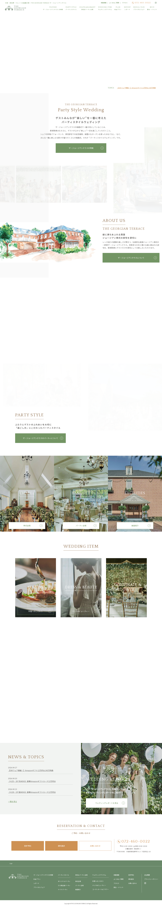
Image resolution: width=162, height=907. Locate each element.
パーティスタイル (63, 875)
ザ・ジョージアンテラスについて (131, 257)
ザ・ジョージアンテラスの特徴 (81, 149)
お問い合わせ (95, 846)
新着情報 (103, 3)
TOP (10, 864)
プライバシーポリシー (151, 879)
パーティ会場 (81, 527)
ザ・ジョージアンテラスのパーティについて (39, 438)
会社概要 (147, 875)
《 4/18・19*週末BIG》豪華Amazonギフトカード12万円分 (32, 793)
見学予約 (27, 846)
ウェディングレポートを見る (106, 804)
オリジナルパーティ (64, 881)
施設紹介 (135, 527)
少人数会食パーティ (64, 885)
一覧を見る (12, 803)
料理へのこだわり (35, 612)
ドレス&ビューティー (80, 612)
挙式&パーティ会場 (81, 875)
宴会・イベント (118, 887)
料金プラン (37, 879)
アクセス (124, 3)
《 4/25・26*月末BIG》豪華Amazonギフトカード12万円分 (32, 782)
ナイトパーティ (63, 889)
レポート (36, 883)
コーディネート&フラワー (126, 612)
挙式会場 (27, 527)
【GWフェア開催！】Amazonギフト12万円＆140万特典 (136, 88)
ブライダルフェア (39, 887)
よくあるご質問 (114, 3)
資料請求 (61, 846)
